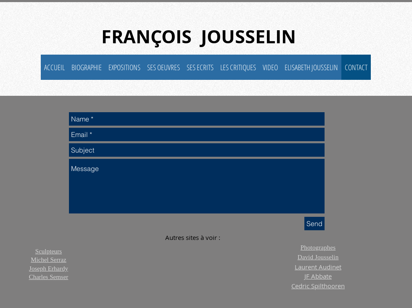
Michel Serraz (48, 259)
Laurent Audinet (318, 267)
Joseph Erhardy (48, 268)
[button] (163, 67)
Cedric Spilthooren (318, 286)
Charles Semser (49, 277)
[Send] (314, 223)
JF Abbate (318, 276)
